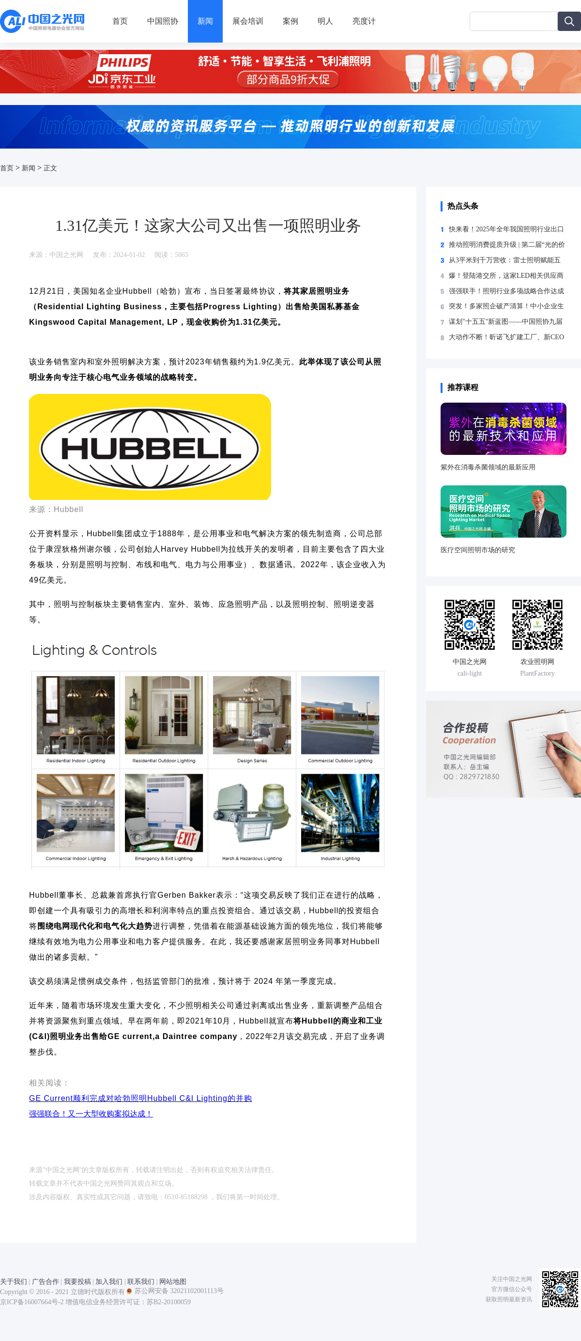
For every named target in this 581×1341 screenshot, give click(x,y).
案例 (290, 21)
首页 (120, 21)
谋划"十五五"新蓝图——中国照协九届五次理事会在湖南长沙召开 (506, 321)
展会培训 (247, 21)
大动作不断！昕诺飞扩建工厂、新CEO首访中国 (506, 337)
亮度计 (364, 21)
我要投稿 (77, 1281)
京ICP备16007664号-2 (31, 1302)
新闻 (205, 21)
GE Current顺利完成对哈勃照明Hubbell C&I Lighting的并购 (140, 1098)
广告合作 (45, 1281)
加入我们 (108, 1281)
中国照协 (162, 21)
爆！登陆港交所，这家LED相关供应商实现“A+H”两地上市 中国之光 (506, 275)
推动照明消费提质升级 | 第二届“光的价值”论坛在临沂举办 (507, 244)
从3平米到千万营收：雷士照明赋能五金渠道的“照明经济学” (505, 260)
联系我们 (140, 1281)
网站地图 (172, 1281)
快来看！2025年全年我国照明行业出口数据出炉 (506, 229)
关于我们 (13, 1281)
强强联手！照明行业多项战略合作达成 (506, 291)
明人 (325, 21)
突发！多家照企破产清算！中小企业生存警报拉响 (506, 306)
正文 (50, 168)
